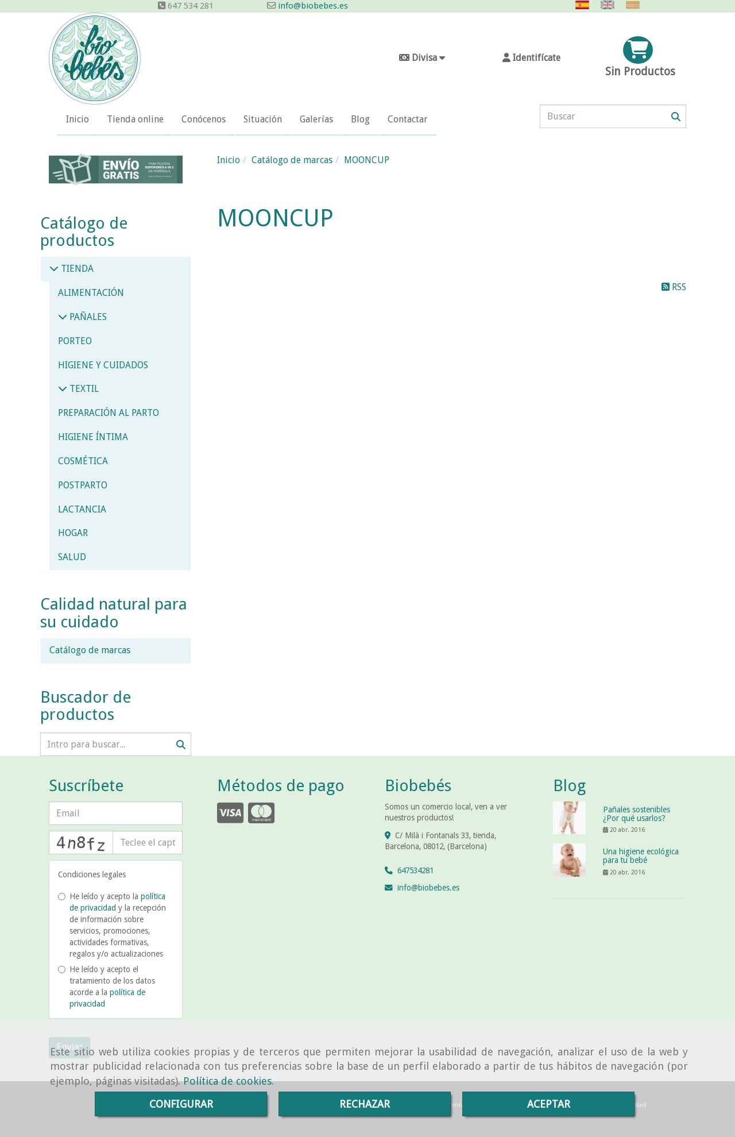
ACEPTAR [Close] (548, 1104)
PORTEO (75, 341)
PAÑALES (87, 316)
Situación (262, 119)
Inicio (77, 119)
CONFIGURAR (181, 1104)
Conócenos (203, 119)
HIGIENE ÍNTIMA (93, 436)
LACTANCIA (82, 509)
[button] (531, 58)
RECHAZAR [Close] (364, 1104)
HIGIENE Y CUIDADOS (103, 365)
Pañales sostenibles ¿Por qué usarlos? (636, 814)
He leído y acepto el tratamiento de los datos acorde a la (106, 986)
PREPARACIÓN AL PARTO (108, 412)
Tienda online (135, 119)
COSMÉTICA (83, 461)
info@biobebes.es (312, 6)
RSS (674, 287)
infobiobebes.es (428, 887)
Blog (360, 119)
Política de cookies (227, 1081)
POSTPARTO (82, 485)
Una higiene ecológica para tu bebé (641, 856)
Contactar (408, 119)
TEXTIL (83, 388)
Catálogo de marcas (89, 650)
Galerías (316, 119)
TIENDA (76, 268)
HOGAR (73, 532)
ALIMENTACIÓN (91, 292)
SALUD (72, 557)
